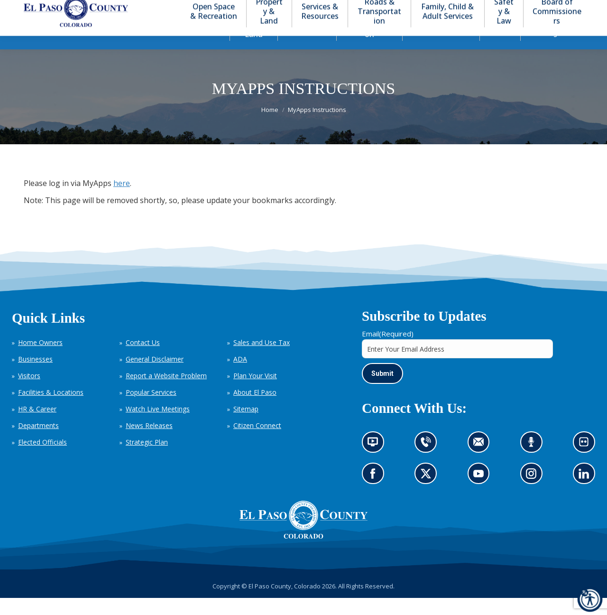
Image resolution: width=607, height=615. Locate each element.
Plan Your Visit (255, 392)
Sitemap (245, 425)
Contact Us (143, 359)
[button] (546, 8)
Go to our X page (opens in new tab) (428, 493)
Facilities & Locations (50, 409)
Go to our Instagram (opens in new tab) (534, 493)
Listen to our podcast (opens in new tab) (533, 462)
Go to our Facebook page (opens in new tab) (375, 493)
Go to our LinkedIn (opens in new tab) (586, 493)
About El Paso (254, 409)
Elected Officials (42, 459)
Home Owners (40, 359)
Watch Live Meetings (158, 425)
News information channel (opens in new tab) (376, 462)
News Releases (149, 442)
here (121, 200)
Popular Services (151, 409)
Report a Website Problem (166, 392)
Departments (38, 442)
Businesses (35, 376)
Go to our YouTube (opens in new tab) (481, 493)
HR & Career (37, 425)
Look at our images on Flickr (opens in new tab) (587, 462)
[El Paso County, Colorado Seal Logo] (303, 553)
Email (388, 350)
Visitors (29, 392)
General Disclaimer (155, 376)
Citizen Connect (257, 442)
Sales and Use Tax (261, 359)
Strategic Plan (147, 459)
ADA (240, 376)
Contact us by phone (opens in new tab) (428, 462)
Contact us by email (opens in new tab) (481, 462)
